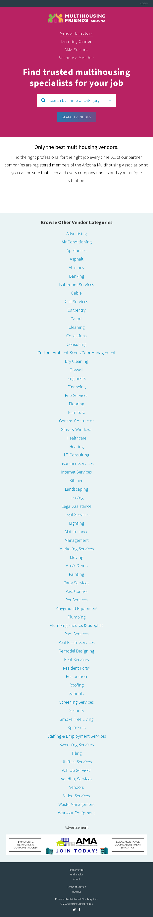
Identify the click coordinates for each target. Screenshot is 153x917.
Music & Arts (76, 565)
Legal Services (76, 514)
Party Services (76, 582)
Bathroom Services (76, 284)
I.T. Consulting (76, 455)
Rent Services (76, 659)
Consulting (76, 344)
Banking (76, 276)
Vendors (76, 787)
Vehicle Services (76, 770)
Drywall (76, 369)
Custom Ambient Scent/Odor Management (76, 352)
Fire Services (76, 395)
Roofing (77, 685)
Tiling (76, 753)
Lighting (76, 523)
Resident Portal (76, 668)
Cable (76, 293)
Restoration (76, 676)
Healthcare (76, 438)
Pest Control (77, 591)
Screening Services (76, 702)
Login (144, 3)
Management (77, 540)
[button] (76, 100)
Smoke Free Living (76, 719)
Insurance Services (77, 463)
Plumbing (76, 617)
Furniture (76, 412)
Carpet (77, 318)
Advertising (76, 233)
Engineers (77, 378)
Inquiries (76, 891)
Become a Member (76, 57)
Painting (76, 574)
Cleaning (77, 327)
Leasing (76, 497)
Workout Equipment (76, 813)
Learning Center (76, 41)
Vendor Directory (76, 33)
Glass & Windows (76, 429)
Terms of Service (76, 887)
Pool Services (76, 634)
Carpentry (77, 310)
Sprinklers (77, 727)
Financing (77, 387)
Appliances (76, 250)
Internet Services (76, 472)
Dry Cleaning (76, 361)
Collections (76, 335)
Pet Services (77, 600)
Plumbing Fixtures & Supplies (76, 625)
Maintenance (76, 531)
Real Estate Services (76, 642)
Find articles (76, 874)
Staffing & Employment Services (76, 736)
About (76, 879)
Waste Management (76, 804)
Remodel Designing (76, 651)
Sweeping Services (76, 744)
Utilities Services (76, 761)
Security (76, 710)
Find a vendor (76, 869)
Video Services (76, 795)
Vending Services (76, 779)
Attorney (76, 267)
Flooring (76, 403)
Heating (76, 446)
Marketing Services (76, 548)
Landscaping (76, 489)
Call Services (76, 301)
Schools (76, 693)
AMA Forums (76, 49)
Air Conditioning (77, 242)
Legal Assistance (76, 506)
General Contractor (76, 421)
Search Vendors (76, 117)
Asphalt (76, 259)
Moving (76, 557)
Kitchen (76, 480)
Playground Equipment (76, 608)
